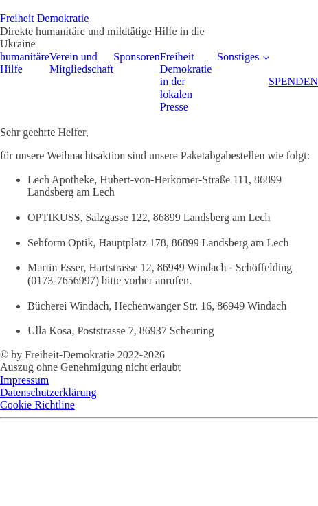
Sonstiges (238, 56)
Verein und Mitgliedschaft (81, 63)
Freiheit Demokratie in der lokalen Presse (186, 82)
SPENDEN (293, 81)
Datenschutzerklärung (48, 392)
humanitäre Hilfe (24, 63)
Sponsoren (136, 56)
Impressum (24, 380)
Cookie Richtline (37, 405)
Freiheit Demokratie (44, 18)
